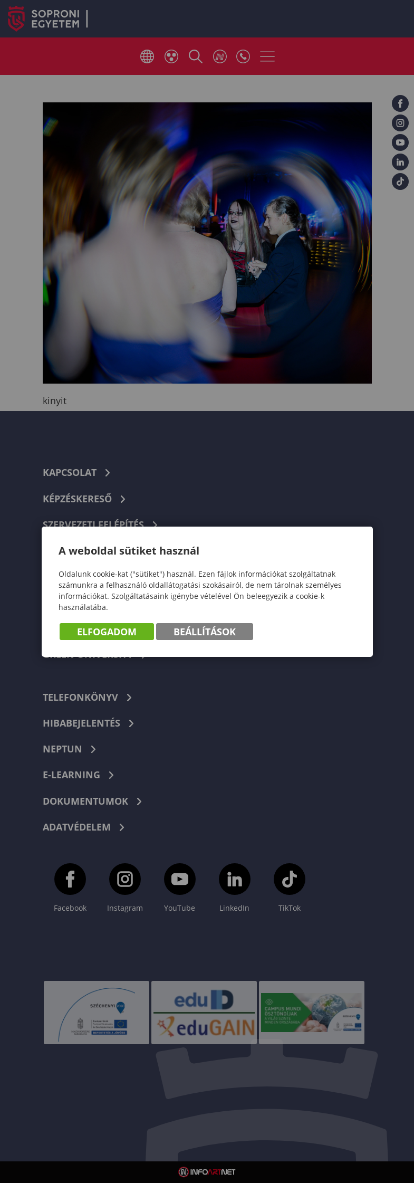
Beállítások (205, 631)
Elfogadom (107, 631)
